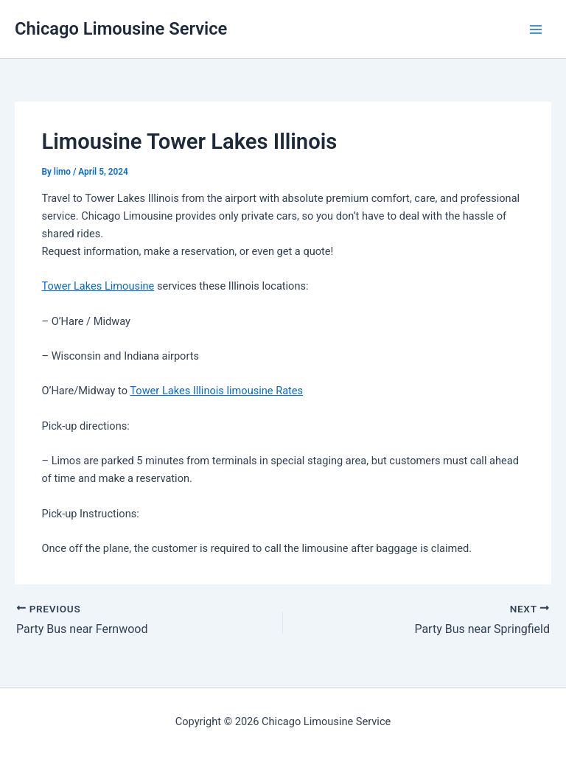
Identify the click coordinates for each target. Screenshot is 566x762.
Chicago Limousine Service (121, 28)
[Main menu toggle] (535, 29)
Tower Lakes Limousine (97, 286)
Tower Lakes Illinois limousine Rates (216, 390)
